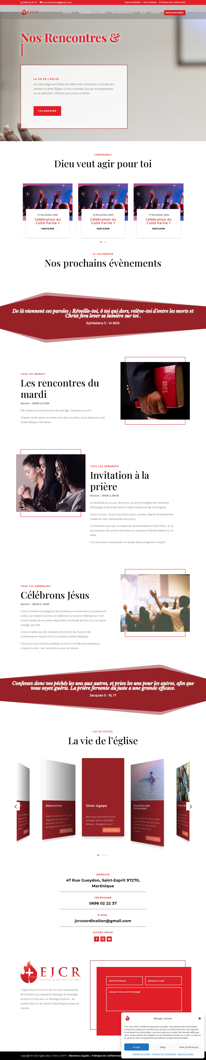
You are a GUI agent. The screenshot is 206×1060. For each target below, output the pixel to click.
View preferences (189, 1047)
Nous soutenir (174, 13)
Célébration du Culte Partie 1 (48, 221)
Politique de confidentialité (164, 1054)
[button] (199, 1018)
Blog (144, 13)
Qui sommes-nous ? (123, 13)
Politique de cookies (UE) (172, 2)
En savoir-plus (26, 831)
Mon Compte (150, 2)
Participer (47, 228)
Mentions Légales (185, 1054)
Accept (136, 1047)
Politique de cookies (141, 1054)
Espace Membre (133, 2)
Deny (163, 1047)
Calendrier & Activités (92, 13)
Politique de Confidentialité (107, 1055)
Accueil (67, 13)
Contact (155, 13)
